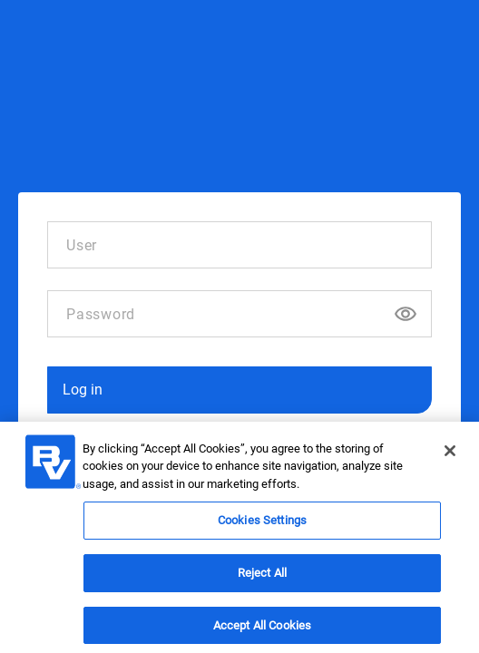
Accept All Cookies (262, 629)
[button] (239, 390)
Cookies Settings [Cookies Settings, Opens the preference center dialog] (262, 524)
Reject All (262, 576)
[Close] (450, 454)
